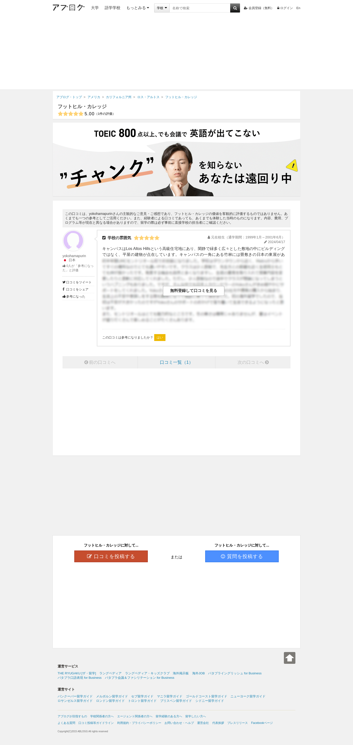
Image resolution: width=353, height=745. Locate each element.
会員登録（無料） (259, 8)
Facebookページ (262, 723)
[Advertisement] (176, 52)
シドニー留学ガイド (209, 701)
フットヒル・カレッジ (82, 106)
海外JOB (198, 673)
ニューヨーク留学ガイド (247, 696)
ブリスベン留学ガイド (176, 701)
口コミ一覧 (176, 362)
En (298, 8)
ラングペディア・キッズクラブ (147, 673)
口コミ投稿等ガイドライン (96, 723)
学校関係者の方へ (102, 716)
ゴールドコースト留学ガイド (206, 696)
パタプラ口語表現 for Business (79, 678)
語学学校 (112, 8)
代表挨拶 (218, 723)
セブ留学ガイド (142, 696)
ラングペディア (110, 673)
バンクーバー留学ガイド (75, 696)
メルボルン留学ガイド (112, 696)
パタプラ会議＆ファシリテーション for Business (139, 678)
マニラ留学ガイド (169, 696)
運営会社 (203, 723)
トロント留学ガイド (142, 701)
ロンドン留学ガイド (110, 701)
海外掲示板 (181, 673)
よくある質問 (66, 723)
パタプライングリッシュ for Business (235, 673)
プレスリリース (237, 723)
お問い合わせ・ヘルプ (179, 723)
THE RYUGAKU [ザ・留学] (77, 673)
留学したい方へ (195, 716)
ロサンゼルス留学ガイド (75, 701)
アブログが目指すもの (72, 716)
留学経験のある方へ (169, 716)
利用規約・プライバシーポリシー (139, 723)
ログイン (285, 8)
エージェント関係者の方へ (134, 716)
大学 (95, 8)
